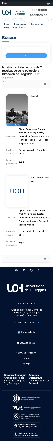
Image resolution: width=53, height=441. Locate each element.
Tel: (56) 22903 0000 (26, 316)
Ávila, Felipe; (30, 132)
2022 (21, 158)
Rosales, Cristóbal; (39, 139)
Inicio (4, 3)
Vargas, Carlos (26, 142)
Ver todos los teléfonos (26, 322)
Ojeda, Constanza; (28, 129)
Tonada (35, 98)
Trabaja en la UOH (26, 343)
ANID (26, 359)
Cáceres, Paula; (37, 136)
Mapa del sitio (26, 332)
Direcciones (20, 24)
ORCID (26, 364)
